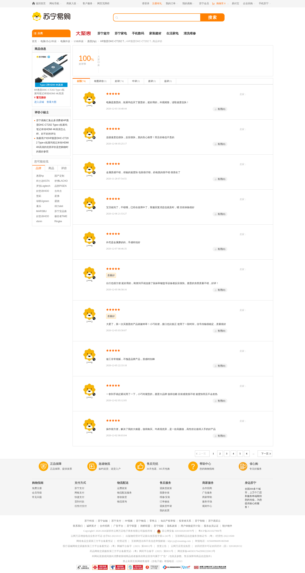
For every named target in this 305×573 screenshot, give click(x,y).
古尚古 (58, 191)
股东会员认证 (211, 525)
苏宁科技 (89, 520)
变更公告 (162, 546)
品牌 (38, 168)
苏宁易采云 (214, 520)
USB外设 (78, 41)
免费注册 (37, 488)
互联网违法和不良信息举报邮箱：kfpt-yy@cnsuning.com (161, 541)
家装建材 (155, 33)
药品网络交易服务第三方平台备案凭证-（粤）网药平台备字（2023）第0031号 (131, 551)
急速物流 (104, 463)
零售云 (153, 520)
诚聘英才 (91, 525)
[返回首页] (40, 3)
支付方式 (80, 482)
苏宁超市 (103, 33)
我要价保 (164, 492)
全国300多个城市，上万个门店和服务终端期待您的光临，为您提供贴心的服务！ (253, 497)
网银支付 (79, 492)
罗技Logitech (43, 186)
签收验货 (122, 497)
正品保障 (55, 463)
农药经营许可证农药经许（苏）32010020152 (218, 546)
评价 (64, 168)
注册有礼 (157, 3)
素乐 (38, 206)
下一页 (266, 453)
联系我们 (78, 525)
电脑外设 (65, 41)
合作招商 (207, 488)
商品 (51, 168)
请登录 (145, 3)
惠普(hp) (91, 41)
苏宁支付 (79, 488)
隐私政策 (172, 525)
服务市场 (207, 501)
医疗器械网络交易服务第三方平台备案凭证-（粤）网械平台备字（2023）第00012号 (107, 546)
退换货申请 (166, 506)
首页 (34, 41)
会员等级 (37, 492)
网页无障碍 (103, 3)
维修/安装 (165, 497)
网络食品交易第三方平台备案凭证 (94, 541)
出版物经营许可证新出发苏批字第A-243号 (148, 536)
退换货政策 (166, 488)
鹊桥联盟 (145, 525)
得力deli (59, 206)
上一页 (201, 453)
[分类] (51, 33)
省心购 (253, 463)
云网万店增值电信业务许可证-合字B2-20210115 (96, 536)
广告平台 (118, 525)
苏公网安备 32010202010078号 (175, 530)
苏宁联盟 (132, 525)
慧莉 (38, 196)
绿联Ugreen (42, 201)
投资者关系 (185, 520)
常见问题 (37, 497)
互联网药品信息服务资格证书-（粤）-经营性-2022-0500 (204, 536)
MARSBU (41, 211)
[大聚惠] (84, 33)
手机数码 (138, 33)
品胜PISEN (61, 186)
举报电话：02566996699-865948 (212, 541)
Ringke (58, 221)
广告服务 (207, 492)
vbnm (39, 221)
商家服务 (208, 482)
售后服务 (165, 482)
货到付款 (79, 501)
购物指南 (37, 482)
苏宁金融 (103, 520)
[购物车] (220, 3)
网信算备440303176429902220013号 (196, 551)
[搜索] (159, 17)
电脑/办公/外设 (49, 41)
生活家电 (172, 33)
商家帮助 (207, 497)
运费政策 (122, 488)
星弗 (57, 196)
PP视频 (128, 520)
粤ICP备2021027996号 (210, 530)
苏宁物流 (141, 520)
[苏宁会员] (204, 3)
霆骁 (57, 201)
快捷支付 (79, 497)
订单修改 (164, 501)
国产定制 (59, 175)
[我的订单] (172, 3)
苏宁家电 (121, 33)
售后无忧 (152, 463)
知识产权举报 (168, 520)
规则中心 (207, 506)
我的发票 (164, 510)
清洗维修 (190, 33)
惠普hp (40, 175)
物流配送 (122, 482)
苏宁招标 (159, 525)
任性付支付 (81, 506)
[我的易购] (188, 3)
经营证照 (122, 541)
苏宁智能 (200, 520)
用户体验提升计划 (190, 525)
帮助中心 (205, 463)
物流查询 (122, 501)
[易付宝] (235, 3)
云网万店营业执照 (180, 546)
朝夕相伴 (227, 525)
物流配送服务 (124, 492)
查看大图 (51, 102)
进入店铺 (39, 102)
